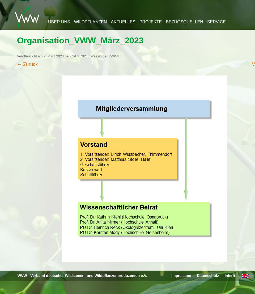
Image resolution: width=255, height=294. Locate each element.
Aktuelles (123, 22)
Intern (230, 276)
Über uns (59, 22)
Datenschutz (208, 276)
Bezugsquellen (184, 22)
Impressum (181, 276)
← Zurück (27, 64)
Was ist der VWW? (104, 56)
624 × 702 (78, 56)
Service (216, 22)
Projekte (150, 22)
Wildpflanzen (90, 22)
